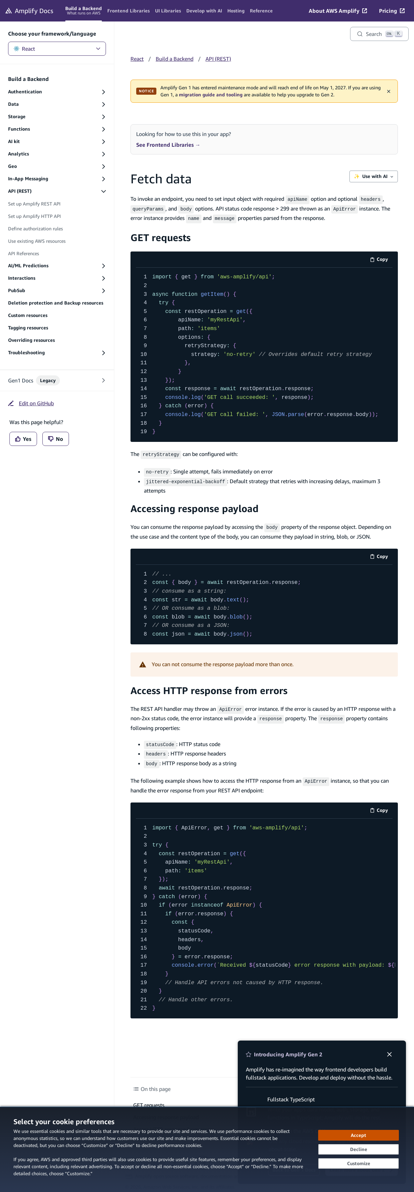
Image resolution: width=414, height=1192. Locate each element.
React (57, 48)
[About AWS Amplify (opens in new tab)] (338, 10)
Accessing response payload (194, 504)
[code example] (264, 352)
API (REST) (218, 58)
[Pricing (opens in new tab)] (392, 10)
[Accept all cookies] (358, 1135)
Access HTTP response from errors (209, 686)
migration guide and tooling (210, 95)
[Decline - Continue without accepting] (358, 1149)
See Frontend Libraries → (168, 144)
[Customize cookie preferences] (358, 1163)
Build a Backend (174, 58)
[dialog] (207, 1149)
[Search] (379, 34)
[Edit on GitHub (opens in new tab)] (31, 403)
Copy (381, 258)
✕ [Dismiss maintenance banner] (388, 91)
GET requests (160, 235)
